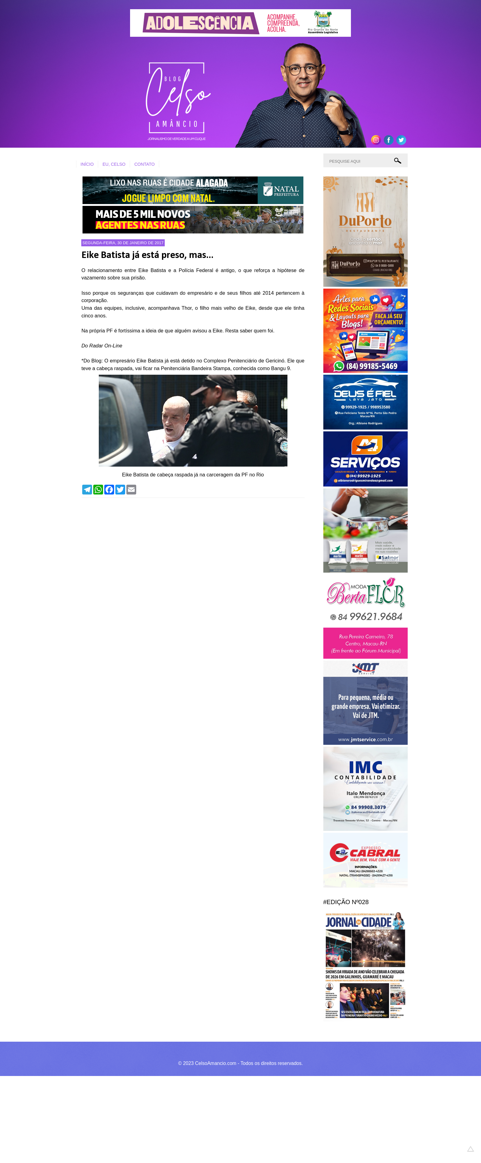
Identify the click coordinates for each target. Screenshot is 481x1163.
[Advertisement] (184, 1118)
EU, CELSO (113, 164)
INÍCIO (87, 164)
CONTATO (144, 164)
